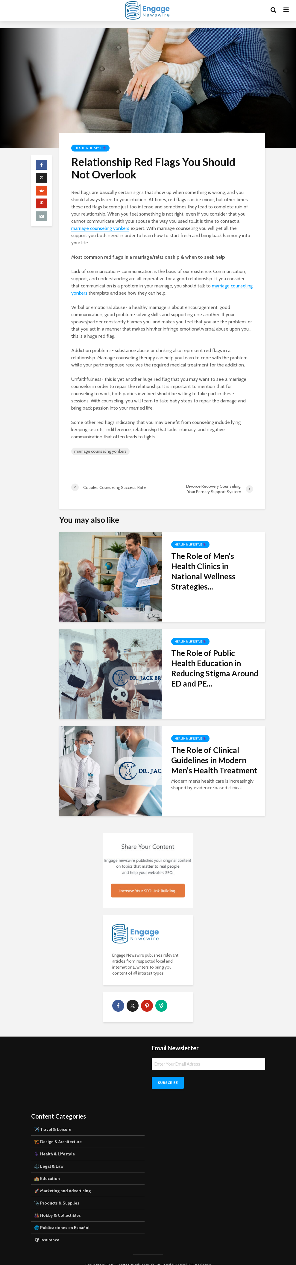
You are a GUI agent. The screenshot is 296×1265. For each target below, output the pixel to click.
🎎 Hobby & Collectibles (57, 1205)
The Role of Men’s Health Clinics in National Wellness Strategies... (203, 571)
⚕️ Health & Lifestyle (54, 1143)
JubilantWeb (144, 1254)
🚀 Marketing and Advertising (62, 1180)
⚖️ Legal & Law (48, 1156)
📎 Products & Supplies (56, 1193)
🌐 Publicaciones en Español (61, 1217)
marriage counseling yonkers (100, 228)
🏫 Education (47, 1168)
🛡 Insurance (46, 1229)
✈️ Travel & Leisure (52, 1119)
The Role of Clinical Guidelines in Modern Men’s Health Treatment (214, 760)
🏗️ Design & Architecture (58, 1131)
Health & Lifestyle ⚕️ (90, 148)
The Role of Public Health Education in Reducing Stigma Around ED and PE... (214, 668)
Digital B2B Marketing (193, 1254)
